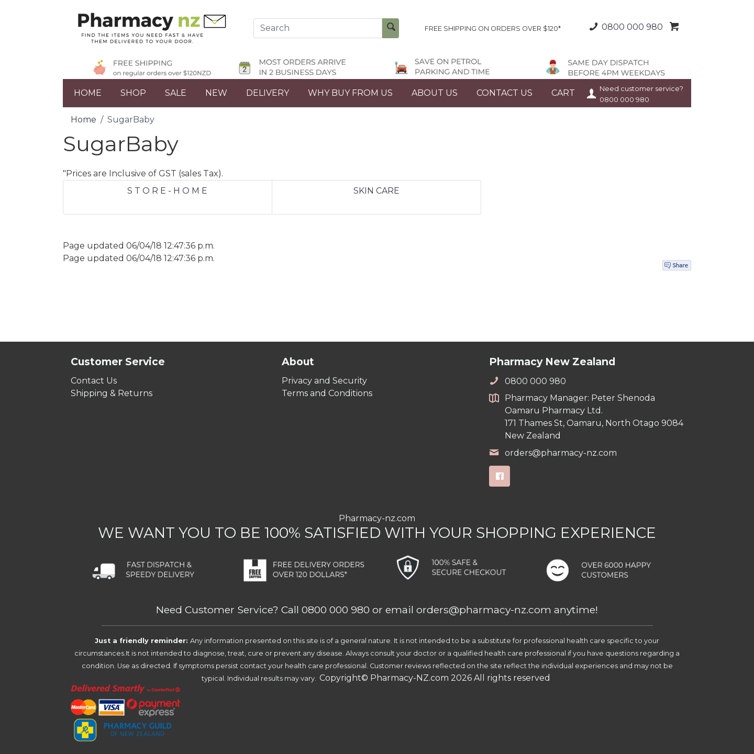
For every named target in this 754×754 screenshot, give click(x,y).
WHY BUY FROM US (350, 93)
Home (83, 120)
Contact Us (94, 381)
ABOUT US (435, 93)
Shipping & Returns (111, 393)
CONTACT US (504, 93)
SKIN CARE (376, 191)
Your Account (592, 93)
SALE (175, 93)
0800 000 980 (624, 26)
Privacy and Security (324, 381)
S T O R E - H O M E (167, 191)
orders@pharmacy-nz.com (553, 452)
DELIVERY (267, 93)
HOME (88, 93)
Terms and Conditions (327, 393)
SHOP (133, 93)
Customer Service (118, 361)
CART (563, 93)
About (298, 361)
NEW (216, 93)
